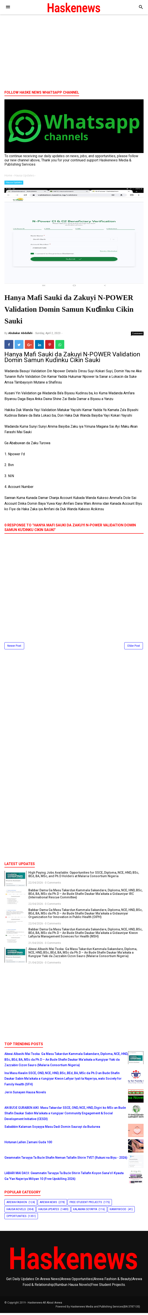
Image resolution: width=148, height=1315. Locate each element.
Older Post (133, 647)
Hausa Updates (14, 182)
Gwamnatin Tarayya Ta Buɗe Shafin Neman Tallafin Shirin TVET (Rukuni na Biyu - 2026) (65, 1159)
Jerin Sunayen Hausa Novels (25, 1094)
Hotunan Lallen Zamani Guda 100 (28, 1144)
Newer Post (14, 647)
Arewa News (48, 1204)
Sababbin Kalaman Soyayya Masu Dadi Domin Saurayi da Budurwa (52, 1128)
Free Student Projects (86, 1204)
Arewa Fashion (16, 1204)
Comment (137, 335)
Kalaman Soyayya (85, 1211)
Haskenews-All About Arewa (45, 1304)
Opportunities (16, 1218)
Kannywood (118, 1211)
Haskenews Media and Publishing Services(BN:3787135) (105, 1308)
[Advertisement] (74, 53)
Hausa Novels (16, 1211)
